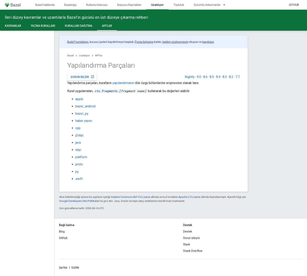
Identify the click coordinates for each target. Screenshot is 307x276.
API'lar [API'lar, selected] (107, 25)
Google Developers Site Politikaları (79, 200)
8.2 (231, 77)
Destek (187, 231)
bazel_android (85, 106)
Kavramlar (13, 25)
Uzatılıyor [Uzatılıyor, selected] (157, 4)
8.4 (218, 77)
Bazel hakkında (45, 4)
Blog (62, 231)
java (78, 142)
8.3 (225, 77)
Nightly (190, 77)
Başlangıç (70, 4)
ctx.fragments (106, 91)
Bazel (70, 55)
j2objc (79, 135)
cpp (78, 128)
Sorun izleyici (191, 238)
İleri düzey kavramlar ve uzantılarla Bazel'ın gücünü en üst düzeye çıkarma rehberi (76, 17)
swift (79, 179)
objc (78, 150)
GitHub (294, 4)
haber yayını (83, 121)
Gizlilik (75, 267)
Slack (186, 244)
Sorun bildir (82, 77)
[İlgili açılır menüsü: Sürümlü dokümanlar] (226, 5)
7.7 (237, 77)
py (77, 171)
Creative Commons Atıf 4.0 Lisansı (130, 196)
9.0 (199, 77)
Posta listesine (144, 42)
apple (79, 99)
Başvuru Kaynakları (129, 4)
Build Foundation (77, 42)
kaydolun (208, 42)
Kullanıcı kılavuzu (97, 4)
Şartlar (63, 267)
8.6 (205, 77)
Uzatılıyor (84, 55)
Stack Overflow (192, 250)
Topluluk (178, 4)
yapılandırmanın (123, 83)
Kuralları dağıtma (78, 25)
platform (81, 157)
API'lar (98, 55)
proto (79, 164)
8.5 (212, 77)
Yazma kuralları (43, 25)
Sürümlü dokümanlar (207, 4)
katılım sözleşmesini (175, 42)
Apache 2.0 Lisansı (189, 196)
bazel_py (81, 113)
